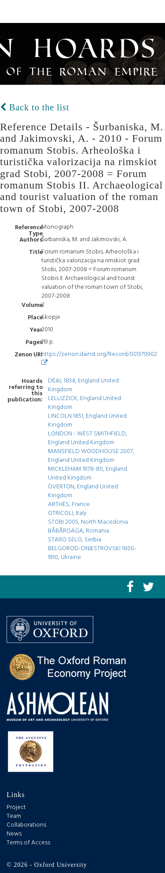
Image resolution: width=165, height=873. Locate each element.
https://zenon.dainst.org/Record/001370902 (99, 357)
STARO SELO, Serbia (74, 540)
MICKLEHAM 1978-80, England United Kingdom (87, 473)
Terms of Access (28, 843)
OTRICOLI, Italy (67, 513)
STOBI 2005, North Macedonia (88, 522)
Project (16, 807)
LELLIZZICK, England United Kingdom (84, 402)
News (14, 834)
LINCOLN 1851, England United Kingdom (87, 420)
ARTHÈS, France (69, 504)
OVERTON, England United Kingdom (83, 491)
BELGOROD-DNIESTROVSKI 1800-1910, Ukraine (92, 553)
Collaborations (26, 825)
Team (14, 816)
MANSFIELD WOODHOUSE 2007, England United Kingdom (91, 455)
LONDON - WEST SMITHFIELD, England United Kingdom (87, 438)
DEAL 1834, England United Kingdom (83, 385)
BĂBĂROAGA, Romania (78, 531)
